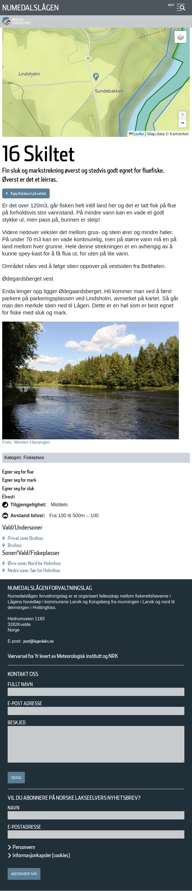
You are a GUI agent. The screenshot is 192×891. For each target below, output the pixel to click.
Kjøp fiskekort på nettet (34, 193)
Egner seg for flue (24, 472)
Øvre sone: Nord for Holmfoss (44, 563)
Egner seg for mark (25, 480)
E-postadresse (28, 827)
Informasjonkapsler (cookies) (52, 855)
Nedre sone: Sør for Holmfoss (44, 570)
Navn (14, 808)
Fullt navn (22, 684)
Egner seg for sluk (24, 488)
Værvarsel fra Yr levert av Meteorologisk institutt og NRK (85, 656)
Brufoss (17, 545)
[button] (96, 77)
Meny (171, 5)
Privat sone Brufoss (31, 538)
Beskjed (18, 722)
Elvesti (10, 496)
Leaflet (134, 133)
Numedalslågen (36, 7)
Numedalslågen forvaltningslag (58, 588)
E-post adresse (29, 703)
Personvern (28, 847)
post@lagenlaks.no (44, 641)
